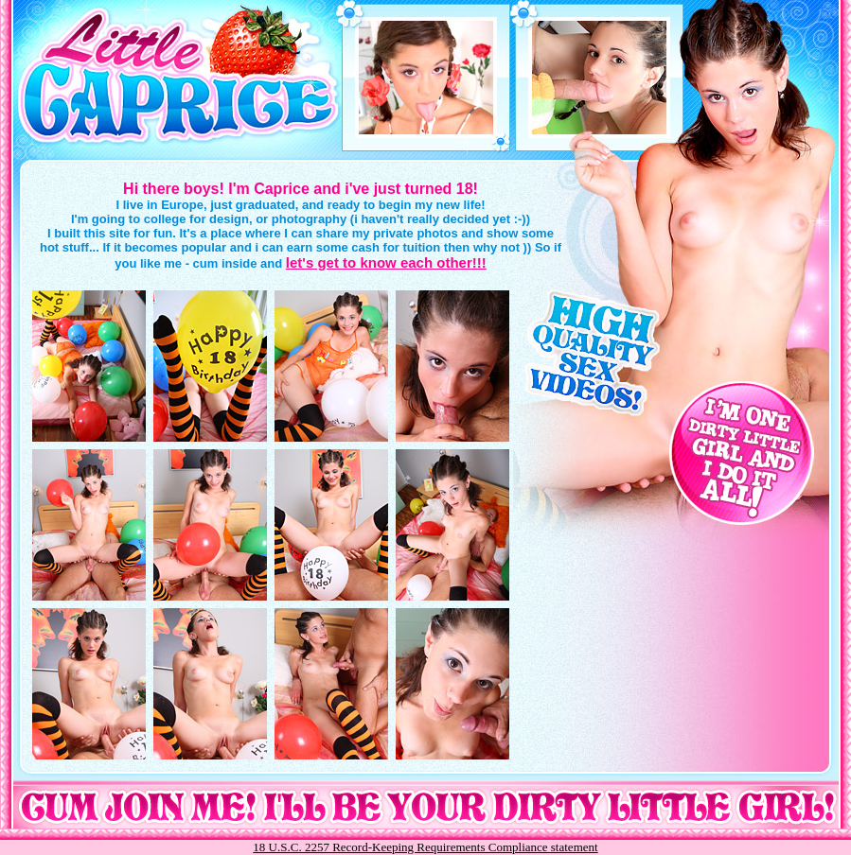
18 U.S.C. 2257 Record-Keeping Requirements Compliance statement (425, 847)
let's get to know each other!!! (386, 262)
